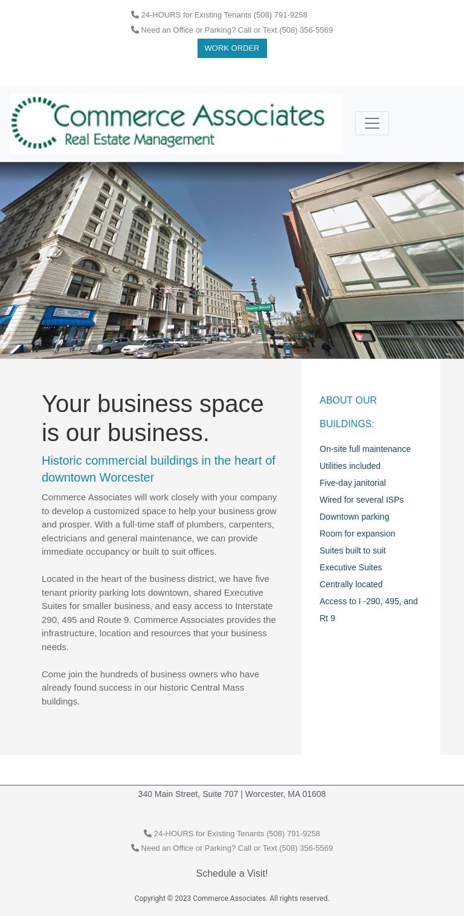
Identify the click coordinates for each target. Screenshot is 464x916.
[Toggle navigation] (372, 123)
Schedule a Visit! (232, 873)
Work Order (232, 48)
